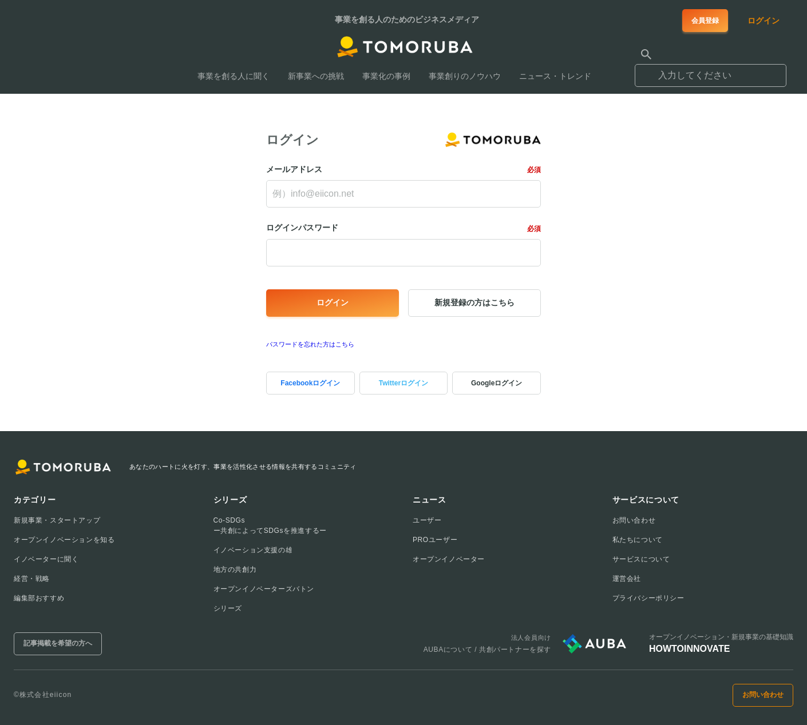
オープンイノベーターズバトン (263, 589)
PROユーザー (435, 540)
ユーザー (427, 520)
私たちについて (637, 540)
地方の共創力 (235, 569)
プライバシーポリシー (648, 598)
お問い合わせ (634, 520)
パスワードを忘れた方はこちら (310, 344)
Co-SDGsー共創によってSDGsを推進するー (270, 525)
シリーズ (227, 608)
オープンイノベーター (449, 559)
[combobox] (710, 70)
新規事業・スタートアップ (57, 520)
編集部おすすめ (39, 598)
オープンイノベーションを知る (64, 540)
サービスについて (641, 559)
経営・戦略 (32, 579)
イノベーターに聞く (46, 559)
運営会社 (626, 579)
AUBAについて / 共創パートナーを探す (487, 650)
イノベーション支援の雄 (253, 550)
